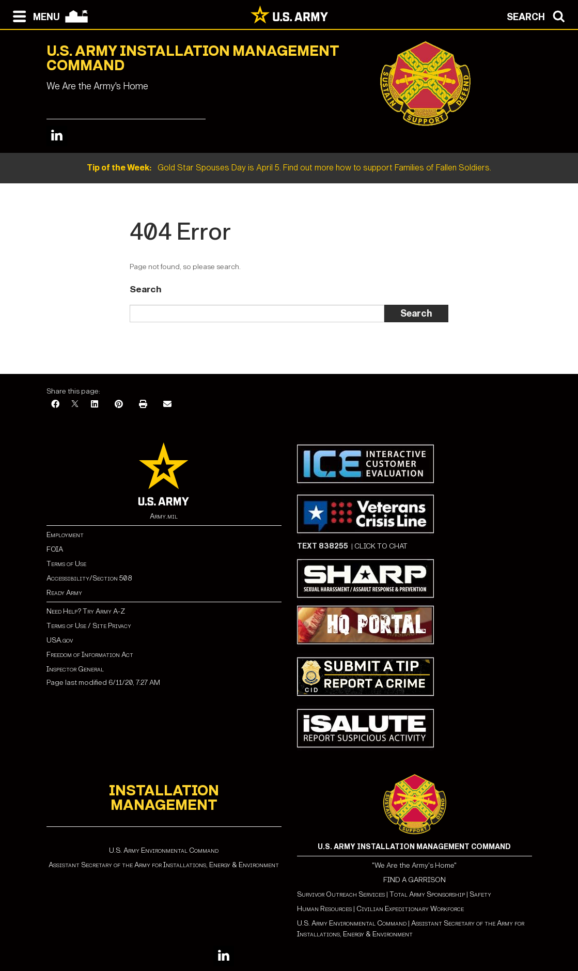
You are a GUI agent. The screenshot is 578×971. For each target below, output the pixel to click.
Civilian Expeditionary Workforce (410, 908)
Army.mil (164, 516)
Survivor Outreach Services (341, 894)
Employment (65, 534)
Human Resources (324, 908)
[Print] (143, 404)
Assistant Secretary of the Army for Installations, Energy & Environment (164, 864)
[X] (75, 404)
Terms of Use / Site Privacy (88, 625)
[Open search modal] (538, 15)
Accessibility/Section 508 (89, 578)
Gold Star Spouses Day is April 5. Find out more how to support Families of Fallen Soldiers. (289, 168)
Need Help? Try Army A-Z (85, 611)
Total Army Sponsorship (427, 894)
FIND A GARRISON (414, 879)
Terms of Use (66, 563)
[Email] (167, 404)
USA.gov (59, 640)
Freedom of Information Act (89, 654)
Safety (480, 894)
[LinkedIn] (94, 404)
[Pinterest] (119, 404)
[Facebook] (55, 404)
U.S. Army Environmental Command (163, 850)
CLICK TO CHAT (381, 546)
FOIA (54, 549)
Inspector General (75, 669)
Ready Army (64, 592)
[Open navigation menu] (34, 15)
